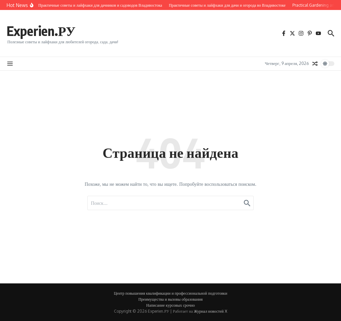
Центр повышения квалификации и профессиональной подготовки (170, 293)
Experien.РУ (41, 30)
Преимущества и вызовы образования (170, 299)
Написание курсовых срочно (170, 305)
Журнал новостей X (210, 311)
